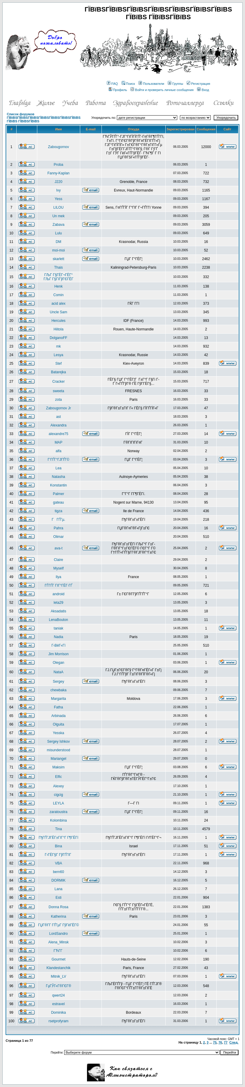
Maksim (58, 767)
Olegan (58, 663)
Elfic (58, 777)
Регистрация (198, 83)
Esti (59, 897)
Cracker (58, 381)
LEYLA (58, 803)
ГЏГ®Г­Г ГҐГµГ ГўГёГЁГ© (58, 925)
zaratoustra (58, 812)
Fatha (58, 707)
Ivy (58, 190)
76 (220, 1042)
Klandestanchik (58, 968)
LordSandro (58, 934)
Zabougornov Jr (58, 408)
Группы (175, 83)
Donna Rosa (58, 907)
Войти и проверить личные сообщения (162, 90)
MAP (58, 442)
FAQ (112, 83)
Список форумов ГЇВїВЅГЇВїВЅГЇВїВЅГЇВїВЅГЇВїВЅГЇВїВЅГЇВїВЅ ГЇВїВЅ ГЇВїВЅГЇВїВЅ (43, 117)
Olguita (58, 724)
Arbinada (58, 716)
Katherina (58, 916)
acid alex (58, 303)
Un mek (58, 216)
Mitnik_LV (58, 976)
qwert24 (58, 995)
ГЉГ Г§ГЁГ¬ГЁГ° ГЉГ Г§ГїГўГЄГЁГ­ (58, 277)
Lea (59, 468)
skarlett (58, 259)
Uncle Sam (58, 312)
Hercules (58, 321)
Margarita (58, 699)
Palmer (58, 494)
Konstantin (58, 485)
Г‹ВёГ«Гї (58, 645)
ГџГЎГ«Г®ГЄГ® (58, 986)
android (59, 594)
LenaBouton (58, 620)
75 (215, 1042)
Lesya (58, 355)
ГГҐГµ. (58, 519)
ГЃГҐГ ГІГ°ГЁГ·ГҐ (58, 585)
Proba (58, 165)
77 (226, 1042)
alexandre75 (58, 434)
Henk (58, 286)
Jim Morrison (58, 654)
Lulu (58, 233)
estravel (58, 1004)
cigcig (58, 795)
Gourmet (58, 959)
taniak (58, 628)
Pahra (58, 528)
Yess (58, 199)
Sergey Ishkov (58, 741)
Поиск (128, 83)
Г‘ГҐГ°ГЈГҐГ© (58, 459)
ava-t (58, 548)
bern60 (58, 872)
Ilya (58, 577)
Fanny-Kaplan (58, 173)
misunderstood (58, 750)
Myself (58, 568)
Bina (58, 846)
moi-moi (58, 250)
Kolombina (58, 820)
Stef (58, 363)
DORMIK (58, 880)
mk (58, 346)
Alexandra (59, 425)
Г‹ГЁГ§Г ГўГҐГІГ (58, 855)
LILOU (58, 207)
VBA (58, 863)
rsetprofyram (58, 1021)
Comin (58, 295)
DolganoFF (58, 338)
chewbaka (59, 690)
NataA (58, 672)
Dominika (58, 1012)
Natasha (58, 477)
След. (233, 1042)
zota (58, 400)
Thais (58, 267)
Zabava (59, 225)
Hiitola (58, 329)
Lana (58, 889)
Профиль (118, 90)
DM (58, 242)
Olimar (58, 537)
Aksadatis (58, 611)
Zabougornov (58, 147)
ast (58, 417)
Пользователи (151, 83)
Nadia (58, 637)
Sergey (58, 681)
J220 (58, 182)
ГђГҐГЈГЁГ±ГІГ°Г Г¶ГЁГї (58, 837)
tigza (58, 511)
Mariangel (58, 759)
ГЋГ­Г (58, 951)
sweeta (58, 391)
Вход (203, 90)
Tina (58, 829)
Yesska (58, 733)
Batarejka (58, 372)
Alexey (58, 786)
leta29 (58, 603)
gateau (58, 502)
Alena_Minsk (58, 942)
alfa (58, 451)
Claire (58, 560)
